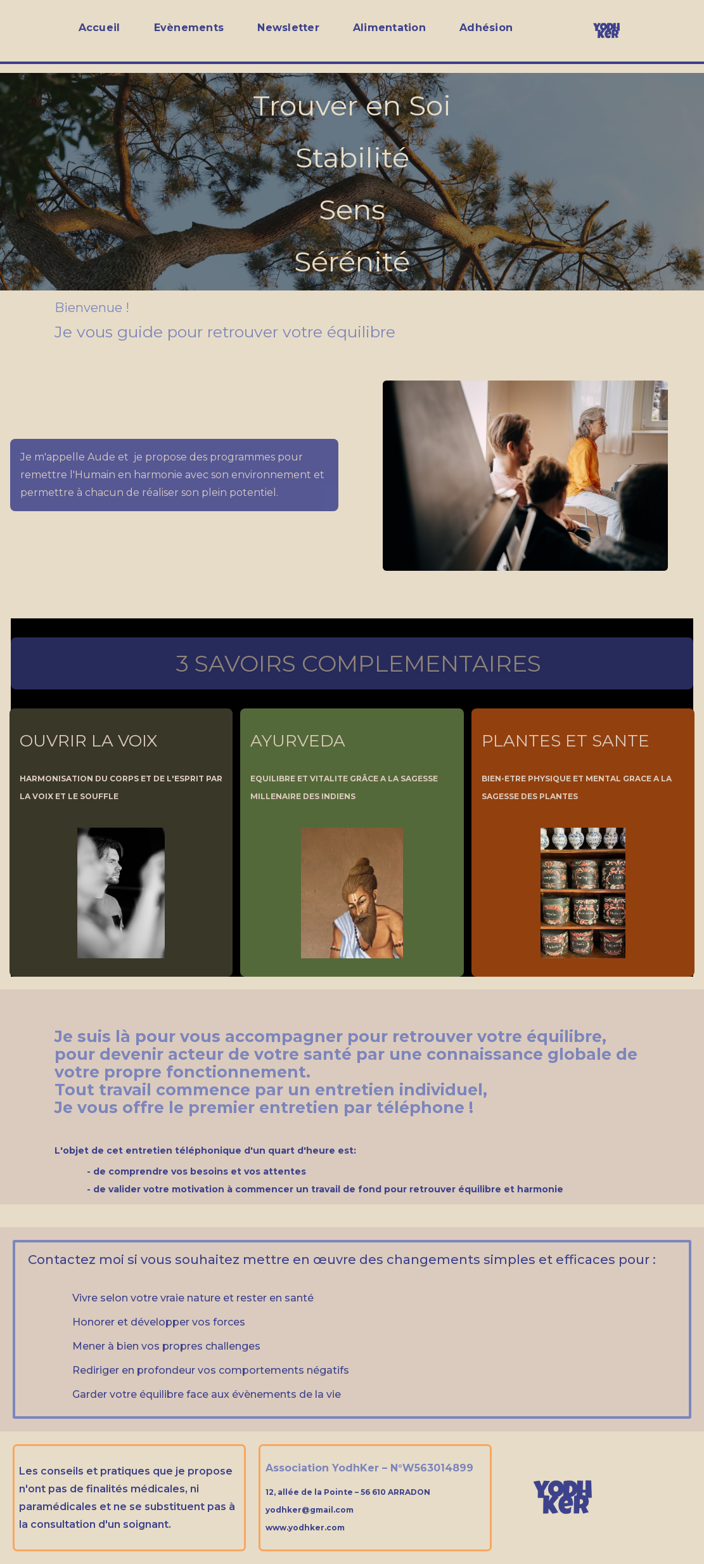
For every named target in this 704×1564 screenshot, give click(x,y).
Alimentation (389, 28)
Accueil (99, 28)
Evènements (189, 28)
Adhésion (486, 28)
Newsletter (288, 28)
